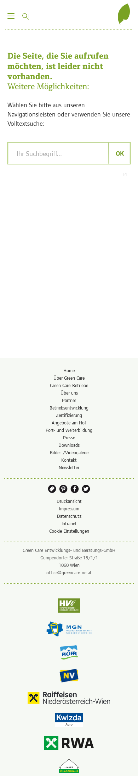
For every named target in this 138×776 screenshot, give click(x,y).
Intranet (69, 523)
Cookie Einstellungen (69, 530)
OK (119, 153)
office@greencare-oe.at (69, 572)
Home (69, 370)
